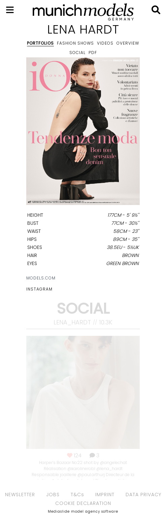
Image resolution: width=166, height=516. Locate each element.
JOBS (53, 494)
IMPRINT (104, 494)
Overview (128, 43)
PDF (93, 52)
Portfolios (40, 43)
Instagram (39, 289)
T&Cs (77, 494)
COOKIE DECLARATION (83, 503)
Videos (105, 43)
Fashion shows (75, 43)
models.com (41, 278)
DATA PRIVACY (143, 494)
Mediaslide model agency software (83, 511)
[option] (83, 132)
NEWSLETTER (20, 494)
